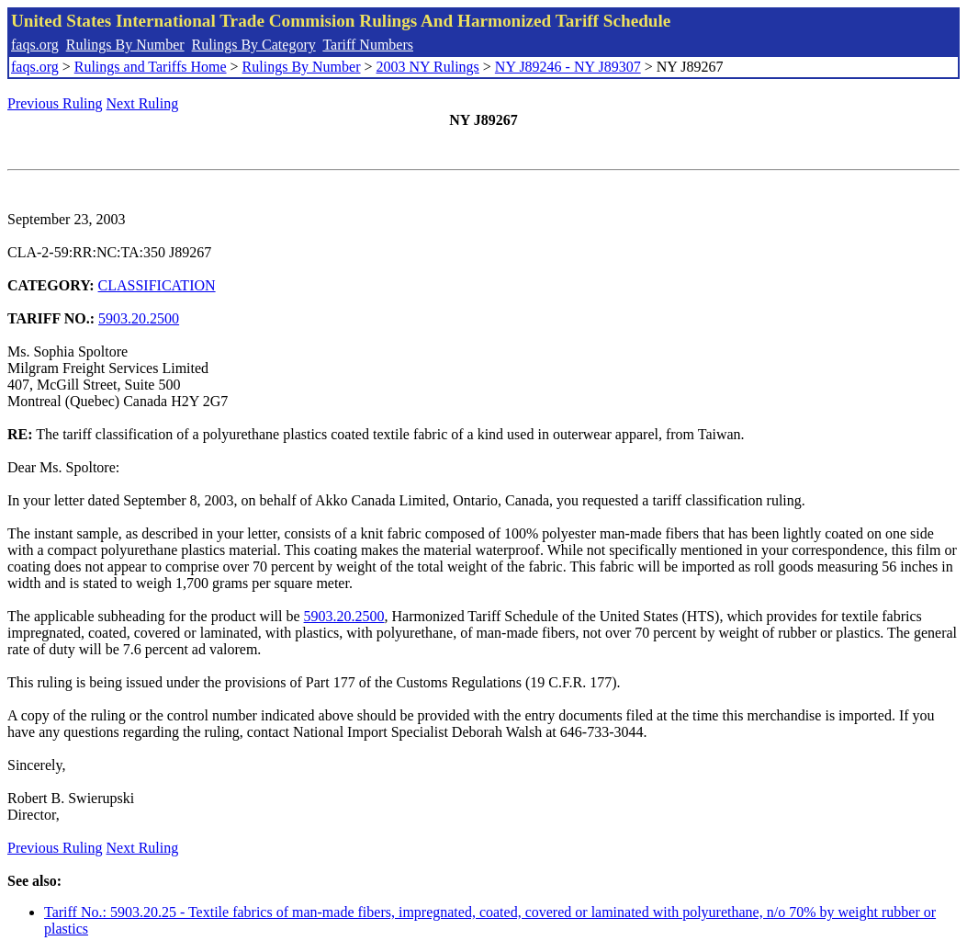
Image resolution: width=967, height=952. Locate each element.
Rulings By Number (125, 44)
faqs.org (35, 44)
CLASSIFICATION (157, 285)
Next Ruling (143, 103)
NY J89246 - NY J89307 (568, 66)
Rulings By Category (254, 44)
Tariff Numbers (367, 44)
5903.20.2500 (138, 318)
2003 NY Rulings (428, 66)
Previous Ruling (55, 103)
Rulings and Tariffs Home (150, 66)
